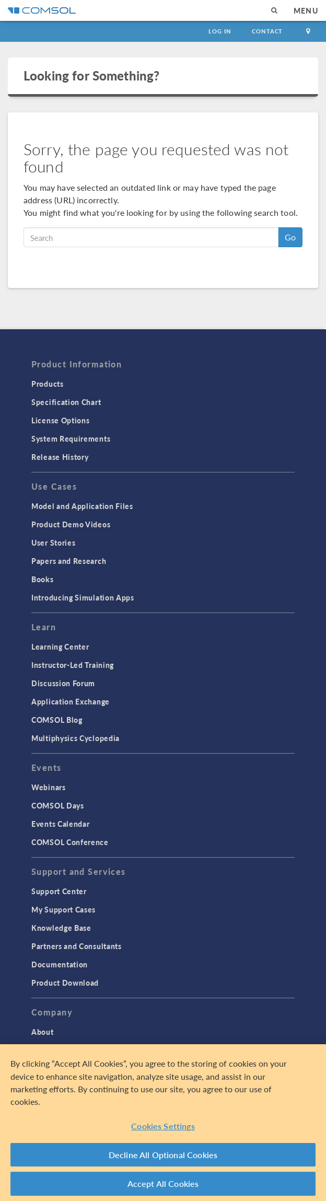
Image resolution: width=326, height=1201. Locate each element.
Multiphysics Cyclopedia (75, 738)
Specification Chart (66, 402)
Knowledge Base (61, 927)
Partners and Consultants (76, 946)
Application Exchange (70, 701)
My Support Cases (63, 909)
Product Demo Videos (70, 524)
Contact (267, 31)
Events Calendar (60, 823)
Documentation (59, 964)
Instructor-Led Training (72, 665)
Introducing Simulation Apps (82, 597)
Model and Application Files (82, 506)
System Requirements (70, 438)
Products (47, 383)
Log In (219, 31)
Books (42, 579)
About (42, 1031)
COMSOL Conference (70, 842)
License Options (60, 420)
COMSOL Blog (57, 719)
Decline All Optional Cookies (163, 1156)
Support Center (59, 891)
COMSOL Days (57, 805)
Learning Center (60, 646)
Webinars (48, 787)
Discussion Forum (63, 683)
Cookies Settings (163, 1128)
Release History (60, 457)
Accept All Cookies (163, 1185)
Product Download (65, 982)
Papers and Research (68, 561)
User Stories (53, 542)
